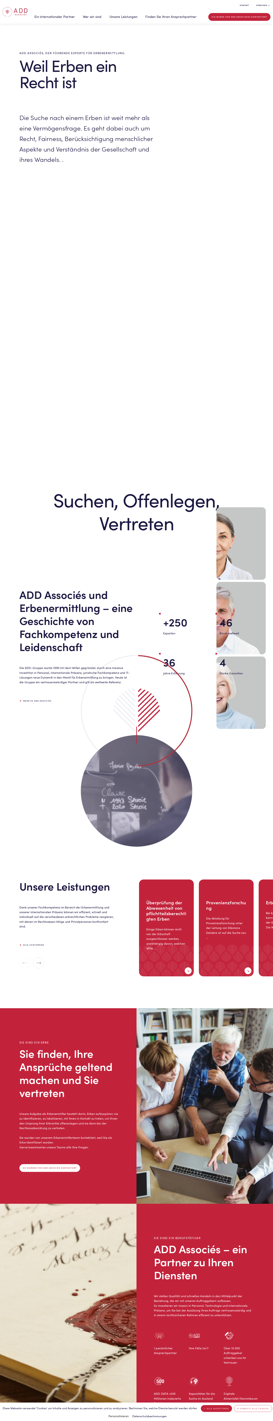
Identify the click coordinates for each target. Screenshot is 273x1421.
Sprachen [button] (263, 5)
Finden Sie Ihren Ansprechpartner (171, 16)
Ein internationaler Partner (54, 16)
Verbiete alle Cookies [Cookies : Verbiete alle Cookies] (253, 1408)
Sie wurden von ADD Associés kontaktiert (50, 1168)
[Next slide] (38, 963)
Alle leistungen (33, 945)
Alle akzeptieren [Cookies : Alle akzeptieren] (216, 1408)
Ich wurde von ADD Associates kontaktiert (239, 17)
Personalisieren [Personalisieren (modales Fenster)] (118, 1416)
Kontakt (244, 5)
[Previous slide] (24, 963)
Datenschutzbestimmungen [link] (149, 1416)
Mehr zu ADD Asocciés (37, 701)
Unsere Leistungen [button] (123, 16)
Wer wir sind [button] (92, 16)
